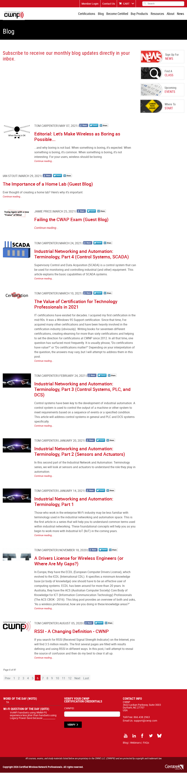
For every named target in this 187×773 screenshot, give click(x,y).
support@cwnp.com (145, 721)
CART (126, 3)
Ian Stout (10, 176)
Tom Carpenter (46, 126)
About (171, 14)
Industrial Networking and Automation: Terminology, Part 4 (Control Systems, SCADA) (81, 254)
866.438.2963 (142, 717)
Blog (102, 14)
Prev (7, 679)
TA (7, 702)
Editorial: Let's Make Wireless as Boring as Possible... (77, 137)
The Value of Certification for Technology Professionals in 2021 (75, 304)
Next (77, 679)
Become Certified (118, 14)
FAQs (146, 743)
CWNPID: (69, 708)
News (180, 14)
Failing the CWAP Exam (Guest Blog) (71, 220)
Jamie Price (42, 212)
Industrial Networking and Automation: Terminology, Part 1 (73, 502)
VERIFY (71, 725)
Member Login (90, 3)
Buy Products (140, 14)
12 (70, 679)
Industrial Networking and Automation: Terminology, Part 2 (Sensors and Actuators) (79, 451)
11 (63, 679)
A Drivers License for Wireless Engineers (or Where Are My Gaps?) (78, 561)
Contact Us (108, 3)
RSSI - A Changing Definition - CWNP (71, 632)
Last (86, 679)
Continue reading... (43, 161)
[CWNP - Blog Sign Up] (69, 89)
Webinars (135, 743)
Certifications (88, 14)
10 (57, 679)
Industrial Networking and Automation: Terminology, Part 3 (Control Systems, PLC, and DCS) (82, 389)
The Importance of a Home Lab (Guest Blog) (48, 184)
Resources (158, 14)
